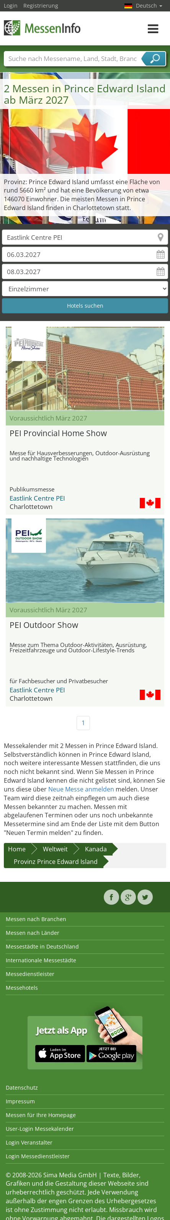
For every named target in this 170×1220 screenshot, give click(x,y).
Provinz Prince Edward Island (56, 861)
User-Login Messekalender (40, 1128)
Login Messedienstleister (38, 1156)
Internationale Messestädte (41, 960)
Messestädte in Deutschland (42, 946)
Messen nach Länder (32, 932)
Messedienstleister (30, 974)
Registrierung (40, 5)
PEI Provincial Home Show (58, 433)
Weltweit (55, 849)
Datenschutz (22, 1087)
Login (11, 5)
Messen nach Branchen (36, 919)
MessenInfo (42, 27)
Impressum (20, 1101)
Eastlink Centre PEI (37, 498)
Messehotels (22, 987)
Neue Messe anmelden (81, 789)
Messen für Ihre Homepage (41, 1115)
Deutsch (149, 5)
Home (17, 849)
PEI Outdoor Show (44, 625)
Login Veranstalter (29, 1142)
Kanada (96, 849)
